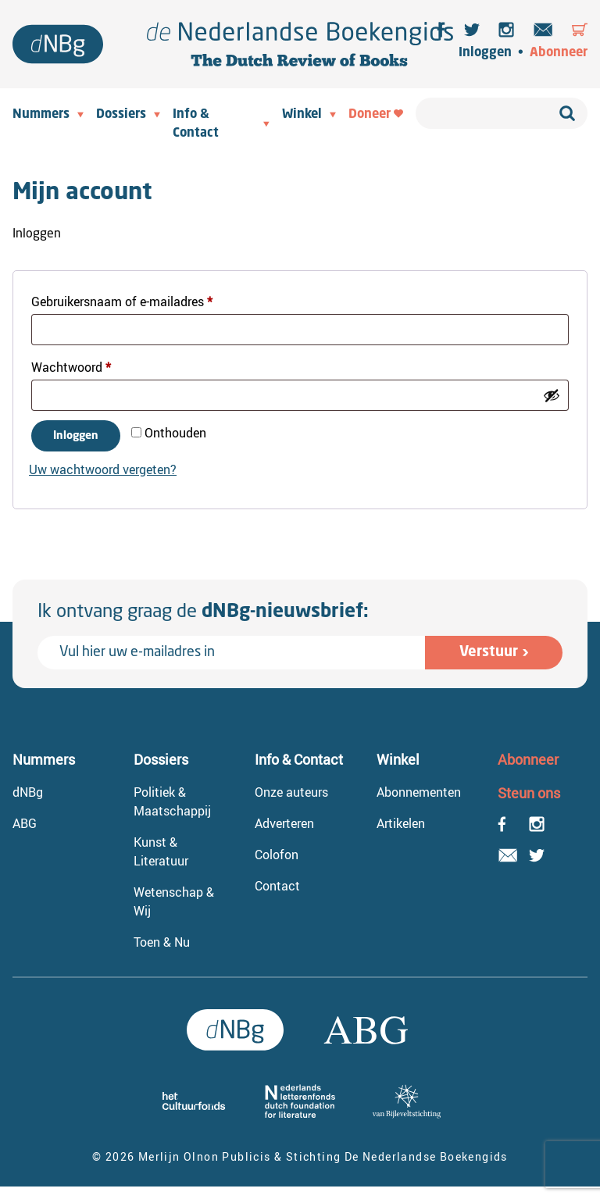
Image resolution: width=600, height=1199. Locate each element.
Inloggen (485, 53)
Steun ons (529, 792)
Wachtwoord (89, 365)
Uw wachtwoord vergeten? (103, 469)
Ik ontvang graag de (203, 612)
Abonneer (559, 53)
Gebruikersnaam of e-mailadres (140, 299)
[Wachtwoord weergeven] (551, 395)
